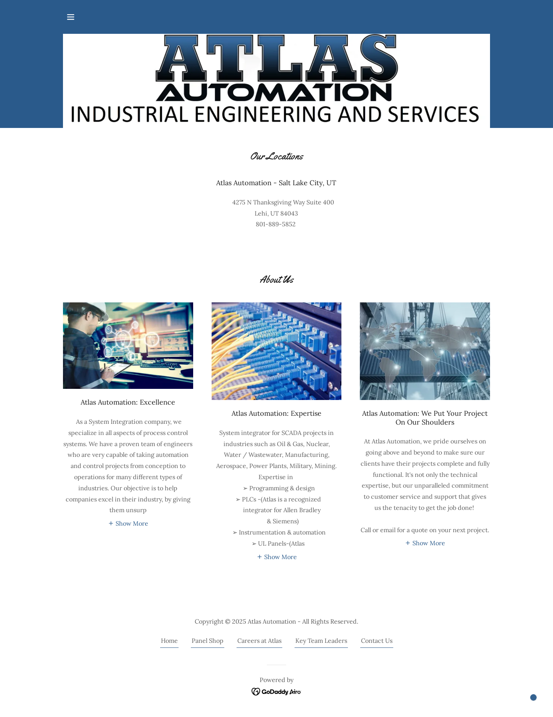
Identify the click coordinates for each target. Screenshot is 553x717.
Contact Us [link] (376, 640)
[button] (70, 17)
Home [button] (169, 640)
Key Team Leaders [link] (321, 640)
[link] (277, 691)
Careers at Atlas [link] (259, 640)
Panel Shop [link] (208, 640)
